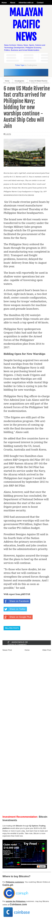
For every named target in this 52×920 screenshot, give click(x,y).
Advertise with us (26, 3)
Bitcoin (19, 826)
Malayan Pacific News (26, 24)
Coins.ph (7, 885)
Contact (40, 3)
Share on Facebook (16, 601)
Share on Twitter (15, 609)
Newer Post (7, 650)
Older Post (46, 650)
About (12, 3)
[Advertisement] (26, 734)
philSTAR (25, 594)
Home (4, 3)
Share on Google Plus (17, 617)
